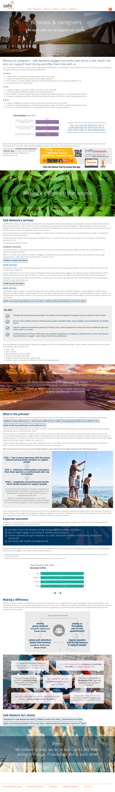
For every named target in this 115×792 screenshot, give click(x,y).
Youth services (10, 265)
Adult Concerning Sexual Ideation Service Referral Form (77, 421)
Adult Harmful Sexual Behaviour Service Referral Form (24, 425)
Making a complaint (71, 787)
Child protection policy (13, 787)
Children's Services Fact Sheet (15, 260)
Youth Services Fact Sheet (14, 284)
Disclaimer (53, 787)
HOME (30, 9)
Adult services (9, 288)
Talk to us (88, 787)
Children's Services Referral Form (16, 421)
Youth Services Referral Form (43, 421)
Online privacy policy (35, 787)
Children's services (12, 247)
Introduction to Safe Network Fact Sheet (19, 720)
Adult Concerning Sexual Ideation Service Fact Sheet (24, 301)
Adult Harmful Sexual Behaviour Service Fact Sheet (65, 301)
